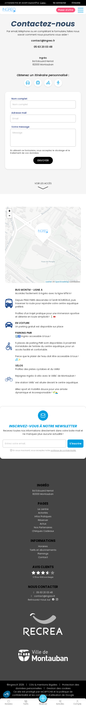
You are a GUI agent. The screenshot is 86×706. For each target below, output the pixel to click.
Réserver (43, 520)
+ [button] (9, 211)
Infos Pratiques (43, 516)
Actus (43, 523)
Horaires (43, 546)
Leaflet (49, 281)
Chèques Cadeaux (43, 531)
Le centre (43, 509)
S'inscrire (76, 2)
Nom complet (19, 98)
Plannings (43, 553)
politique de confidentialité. (63, 450)
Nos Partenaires (43, 527)
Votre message (20, 126)
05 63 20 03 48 (43, 592)
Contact (43, 557)
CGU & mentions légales (43, 684)
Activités (43, 512)
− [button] (9, 215)
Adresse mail (18, 112)
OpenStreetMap (62, 281)
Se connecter (59, 3)
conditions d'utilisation (48, 695)
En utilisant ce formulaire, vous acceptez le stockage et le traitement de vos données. (40, 151)
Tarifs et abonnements (43, 550)
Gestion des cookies (59, 688)
